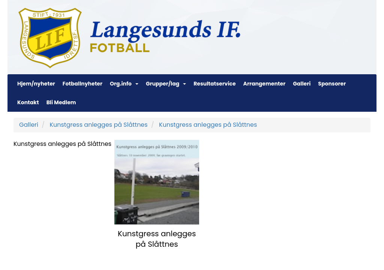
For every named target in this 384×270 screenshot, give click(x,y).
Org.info (124, 83)
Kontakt (28, 102)
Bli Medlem (61, 102)
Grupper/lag (166, 83)
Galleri (301, 83)
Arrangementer (264, 83)
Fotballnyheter (82, 83)
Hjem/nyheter (36, 83)
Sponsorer (332, 83)
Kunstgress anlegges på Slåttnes (98, 124)
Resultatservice (215, 83)
